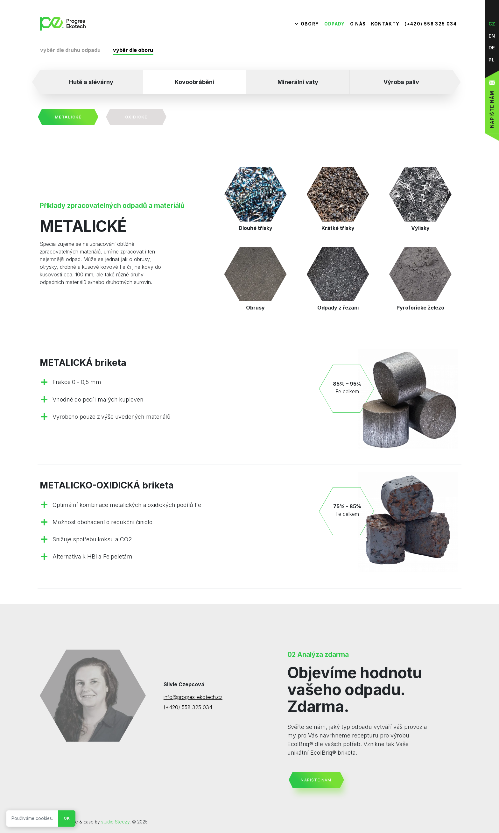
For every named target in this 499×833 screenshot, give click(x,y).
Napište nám (316, 780)
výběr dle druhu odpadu (70, 50)
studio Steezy (115, 821)
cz (491, 23)
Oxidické (136, 117)
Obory (310, 23)
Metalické (68, 117)
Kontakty (385, 23)
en (491, 36)
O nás (358, 23)
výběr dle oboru (133, 50)
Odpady (334, 23)
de (491, 47)
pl (491, 59)
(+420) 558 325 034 (430, 23)
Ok (67, 818)
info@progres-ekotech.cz (193, 697)
